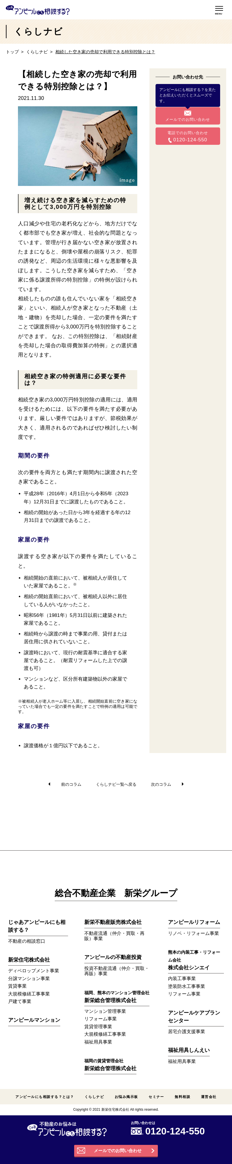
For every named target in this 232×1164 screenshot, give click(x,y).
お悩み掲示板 (126, 1097)
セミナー (156, 1097)
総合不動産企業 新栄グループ (116, 893)
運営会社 (209, 1097)
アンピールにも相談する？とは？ (44, 1097)
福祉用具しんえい (189, 1050)
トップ (12, 51)
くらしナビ (37, 51)
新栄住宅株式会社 (29, 960)
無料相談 (182, 1097)
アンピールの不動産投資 (113, 957)
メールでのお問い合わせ (187, 119)
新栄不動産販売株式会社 (113, 922)
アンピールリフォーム (194, 922)
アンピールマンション (34, 1020)
